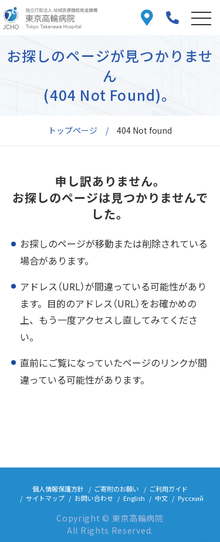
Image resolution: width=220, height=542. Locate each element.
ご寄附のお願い (116, 488)
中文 (161, 498)
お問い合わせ (94, 498)
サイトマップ (45, 498)
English (134, 498)
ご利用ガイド (168, 488)
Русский (191, 498)
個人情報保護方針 (58, 488)
